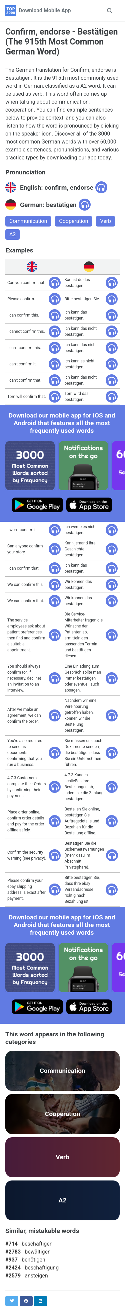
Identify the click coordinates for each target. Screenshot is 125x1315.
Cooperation (73, 221)
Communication (28, 221)
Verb (105, 221)
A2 (12, 234)
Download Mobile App (45, 10)
